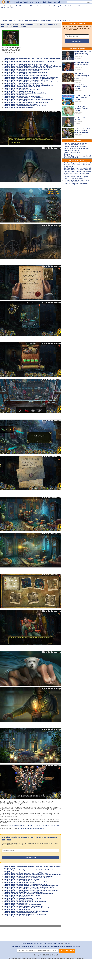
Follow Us (46, 946)
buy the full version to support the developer (31, 828)
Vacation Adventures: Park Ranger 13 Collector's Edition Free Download (82, 130)
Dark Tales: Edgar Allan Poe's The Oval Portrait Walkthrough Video (26, 80)
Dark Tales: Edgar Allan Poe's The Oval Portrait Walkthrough (23, 83)
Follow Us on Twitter (35, 946)
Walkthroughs (28, 2)
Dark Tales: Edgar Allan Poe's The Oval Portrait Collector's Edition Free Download (31, 82)
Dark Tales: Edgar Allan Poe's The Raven (17, 101)
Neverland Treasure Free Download (75, 146)
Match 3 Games (31, 6)
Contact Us (38, 943)
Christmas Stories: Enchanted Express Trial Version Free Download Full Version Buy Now (77, 173)
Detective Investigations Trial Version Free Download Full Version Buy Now (77, 181)
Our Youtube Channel (73, 946)
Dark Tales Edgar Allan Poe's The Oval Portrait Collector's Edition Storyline (28, 85)
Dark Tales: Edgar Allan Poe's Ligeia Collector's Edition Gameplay (25, 72)
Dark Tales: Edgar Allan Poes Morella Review (18, 107)
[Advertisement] (46, 15)
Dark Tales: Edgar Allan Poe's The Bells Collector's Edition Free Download (28, 67)
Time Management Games (45, 6)
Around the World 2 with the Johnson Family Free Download (82, 97)
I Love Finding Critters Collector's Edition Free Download (81, 108)
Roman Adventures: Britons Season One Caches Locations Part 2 (76, 149)
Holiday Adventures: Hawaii (72, 152)
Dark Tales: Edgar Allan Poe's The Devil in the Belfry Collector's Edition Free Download (32, 66)
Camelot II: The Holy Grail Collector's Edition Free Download (81, 86)
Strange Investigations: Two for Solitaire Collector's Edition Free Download (82, 53)
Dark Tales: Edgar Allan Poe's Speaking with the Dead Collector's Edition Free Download (77, 168)
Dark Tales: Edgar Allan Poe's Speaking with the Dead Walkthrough (26, 64)
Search (89, 2)
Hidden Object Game (49, 2)
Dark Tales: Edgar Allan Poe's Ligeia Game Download (21, 71)
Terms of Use (57, 943)
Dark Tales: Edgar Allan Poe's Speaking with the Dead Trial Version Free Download (33, 825)
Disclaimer (66, 943)
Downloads (18, 2)
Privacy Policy (80, 44)
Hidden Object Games (18, 6)
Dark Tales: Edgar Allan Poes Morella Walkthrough (20, 104)
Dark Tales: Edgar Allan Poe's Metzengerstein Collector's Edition (25, 93)
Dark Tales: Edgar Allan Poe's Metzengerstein (19, 91)
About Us (30, 943)
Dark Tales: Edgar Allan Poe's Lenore (16, 88)
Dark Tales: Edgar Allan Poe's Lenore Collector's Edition (22, 90)
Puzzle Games (69, 6)
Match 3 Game (78, 121)
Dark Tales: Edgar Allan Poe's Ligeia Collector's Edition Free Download (27, 69)
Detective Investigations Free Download (76, 184)
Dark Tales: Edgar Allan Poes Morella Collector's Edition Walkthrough (26, 102)
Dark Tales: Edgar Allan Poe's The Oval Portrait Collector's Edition (25, 75)
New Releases (5, 6)
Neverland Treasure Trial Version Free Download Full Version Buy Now (75, 143)
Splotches (67, 154)
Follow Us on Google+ (58, 946)
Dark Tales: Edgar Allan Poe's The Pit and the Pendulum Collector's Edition (28, 99)
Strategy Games (59, 6)
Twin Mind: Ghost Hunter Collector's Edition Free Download (81, 64)
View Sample (73, 44)
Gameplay (37, 2)
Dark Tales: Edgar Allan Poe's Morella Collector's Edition (22, 96)
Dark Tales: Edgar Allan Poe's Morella (16, 94)
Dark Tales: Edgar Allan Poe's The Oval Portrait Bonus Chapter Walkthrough (29, 78)
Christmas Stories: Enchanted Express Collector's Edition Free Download (76, 177)
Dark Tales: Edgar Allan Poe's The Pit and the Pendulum (22, 86)
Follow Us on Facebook (19, 946)
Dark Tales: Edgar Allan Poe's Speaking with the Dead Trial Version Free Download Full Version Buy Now (77, 164)
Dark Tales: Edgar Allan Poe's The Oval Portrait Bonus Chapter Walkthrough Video (31, 77)
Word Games (10, 7)
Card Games (79, 6)
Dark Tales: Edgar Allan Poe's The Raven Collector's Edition (23, 98)
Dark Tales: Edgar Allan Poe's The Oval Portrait (19, 74)
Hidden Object (78, 56)
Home (24, 943)
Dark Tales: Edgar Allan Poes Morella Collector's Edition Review (25, 105)
